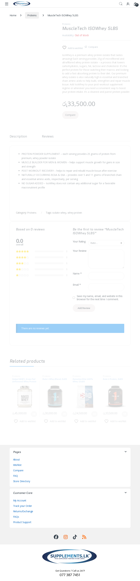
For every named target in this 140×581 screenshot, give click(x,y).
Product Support (22, 522)
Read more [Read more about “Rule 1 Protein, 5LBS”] (125, 414)
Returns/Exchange (23, 511)
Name (77, 273)
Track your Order (22, 506)
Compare (93, 46)
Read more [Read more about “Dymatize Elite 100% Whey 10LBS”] (94, 414)
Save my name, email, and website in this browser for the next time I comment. (99, 298)
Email (77, 284)
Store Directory (21, 481)
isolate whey (59, 212)
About (16, 459)
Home (13, 15)
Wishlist (17, 465)
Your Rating (79, 241)
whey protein (75, 212)
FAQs (16, 516)
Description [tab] (18, 136)
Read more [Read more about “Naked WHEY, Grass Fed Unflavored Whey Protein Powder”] (34, 414)
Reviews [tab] (48, 136)
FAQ (15, 475)
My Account (19, 500)
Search (121, 4)
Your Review (79, 250)
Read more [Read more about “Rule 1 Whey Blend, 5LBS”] (64, 414)
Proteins (32, 15)
